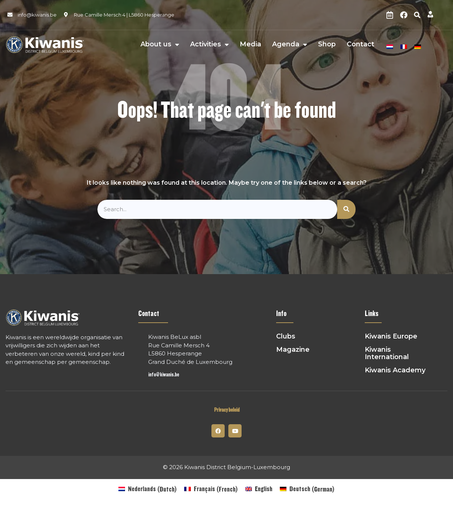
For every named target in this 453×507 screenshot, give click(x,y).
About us (159, 44)
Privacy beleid (226, 410)
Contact (360, 44)
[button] (417, 15)
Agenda (289, 44)
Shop (327, 44)
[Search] (346, 209)
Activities (209, 44)
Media (250, 44)
